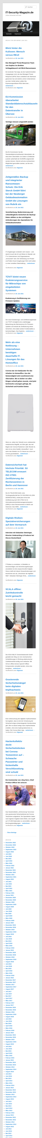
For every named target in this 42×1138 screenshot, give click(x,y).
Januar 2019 (10, 950)
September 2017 (11, 987)
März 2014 (9, 1083)
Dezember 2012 (11, 1117)
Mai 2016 (8, 1023)
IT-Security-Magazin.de (20, 12)
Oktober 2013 (10, 1094)
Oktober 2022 (10, 847)
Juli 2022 (8, 854)
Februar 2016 (10, 1030)
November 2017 (11, 982)
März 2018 (9, 973)
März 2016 (9, 1028)
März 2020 (9, 918)
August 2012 (10, 1126)
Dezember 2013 (11, 1090)
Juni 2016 (9, 1021)
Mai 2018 (8, 968)
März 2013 (9, 1110)
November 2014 (11, 1065)
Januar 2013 (10, 1115)
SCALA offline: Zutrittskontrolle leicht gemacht (14, 592)
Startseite (9, 34)
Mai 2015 (8, 1051)
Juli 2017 (8, 991)
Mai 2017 (8, 996)
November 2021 (11, 872)
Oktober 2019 (10, 929)
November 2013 (11, 1092)
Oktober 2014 (10, 1067)
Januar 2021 (10, 895)
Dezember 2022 (11, 842)
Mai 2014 (8, 1078)
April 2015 (9, 1053)
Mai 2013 (8, 1106)
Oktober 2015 (10, 1039)
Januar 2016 (10, 1033)
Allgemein (20, 88)
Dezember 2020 (11, 897)
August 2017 (10, 989)
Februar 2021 (10, 893)
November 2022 (11, 845)
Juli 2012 (8, 1129)
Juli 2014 (8, 1074)
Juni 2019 (9, 939)
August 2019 (10, 934)
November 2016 (11, 1010)
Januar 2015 (10, 1060)
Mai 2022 (8, 858)
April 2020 (9, 916)
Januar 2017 (10, 1005)
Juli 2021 (8, 881)
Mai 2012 (8, 1133)
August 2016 (10, 1016)
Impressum (18, 34)
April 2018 (9, 971)
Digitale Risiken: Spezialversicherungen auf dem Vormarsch (18, 521)
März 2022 (9, 863)
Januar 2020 (10, 923)
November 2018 (11, 955)
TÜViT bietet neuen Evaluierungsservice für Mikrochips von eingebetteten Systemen (16, 283)
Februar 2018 (10, 975)
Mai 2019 (8, 941)
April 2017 (9, 998)
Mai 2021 (8, 886)
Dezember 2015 (11, 1035)
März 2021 (9, 891)
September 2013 (11, 1097)
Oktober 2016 (10, 1012)
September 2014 (11, 1069)
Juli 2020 (8, 909)
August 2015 (10, 1044)
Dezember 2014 (11, 1062)
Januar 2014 (10, 1087)
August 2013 (10, 1099)
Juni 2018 (9, 966)
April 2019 (9, 943)
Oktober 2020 (10, 902)
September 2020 (11, 904)
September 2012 (11, 1124)
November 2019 (11, 927)
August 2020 (10, 907)
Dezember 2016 (11, 1007)
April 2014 (9, 1081)
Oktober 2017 (10, 984)
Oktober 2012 (10, 1122)
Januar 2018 (10, 978)
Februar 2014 (10, 1085)
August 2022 (10, 852)
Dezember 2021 (11, 870)
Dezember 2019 (11, 925)
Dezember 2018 (11, 952)
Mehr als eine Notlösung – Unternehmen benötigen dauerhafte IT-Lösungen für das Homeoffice (15, 352)
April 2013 (9, 1108)
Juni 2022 (9, 856)
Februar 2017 (10, 1003)
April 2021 (9, 888)
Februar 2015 (10, 1058)
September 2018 (11, 959)
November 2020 (11, 900)
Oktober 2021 (10, 874)
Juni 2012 (9, 1131)
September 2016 (11, 1014)
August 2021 (10, 879)
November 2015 (11, 1037)
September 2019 (11, 932)
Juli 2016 (8, 1019)
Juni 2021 (9, 884)
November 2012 (11, 1120)
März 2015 (9, 1055)
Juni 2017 (9, 994)
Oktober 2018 (10, 957)
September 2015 (11, 1042)
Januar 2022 (10, 868)
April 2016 (9, 1026)
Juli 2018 (8, 964)
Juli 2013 (8, 1101)
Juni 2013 (9, 1104)
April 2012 (9, 1135)
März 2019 (9, 945)
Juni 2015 (9, 1049)
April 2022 (9, 861)
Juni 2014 (9, 1076)
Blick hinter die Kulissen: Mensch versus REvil (15, 51)
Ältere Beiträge (11, 832)
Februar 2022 (10, 865)
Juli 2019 (8, 936)
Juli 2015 (8, 1046)
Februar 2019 (10, 948)
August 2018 (10, 962)
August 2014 (10, 1071)
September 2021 (11, 877)
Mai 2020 (8, 913)
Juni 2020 (9, 911)
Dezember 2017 (11, 980)
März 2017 (9, 1000)
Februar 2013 (10, 1113)
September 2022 (11, 849)
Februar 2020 (10, 920)
